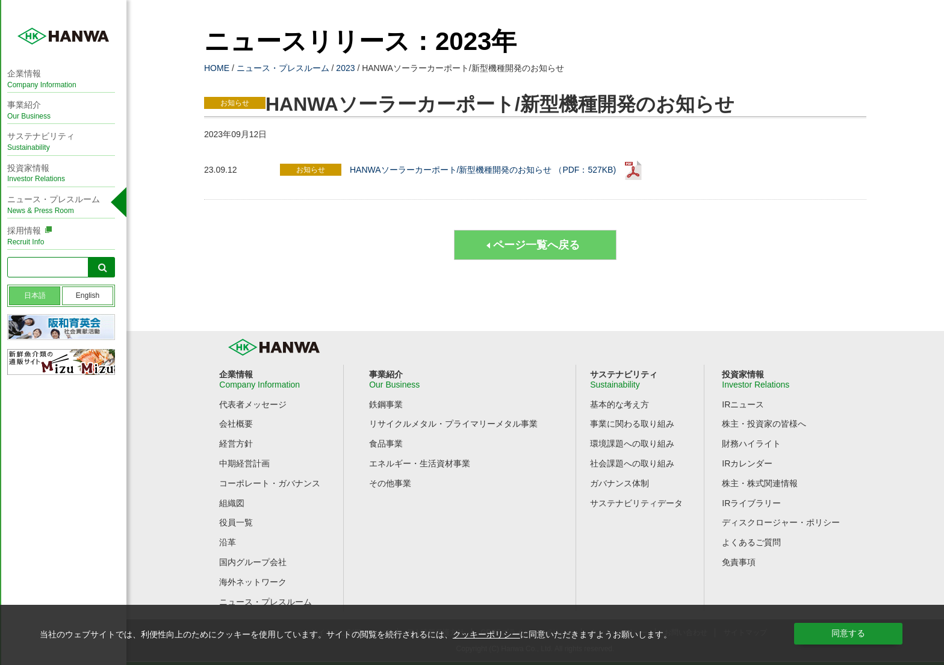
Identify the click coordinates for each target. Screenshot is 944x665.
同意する (848, 633)
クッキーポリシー (486, 634)
